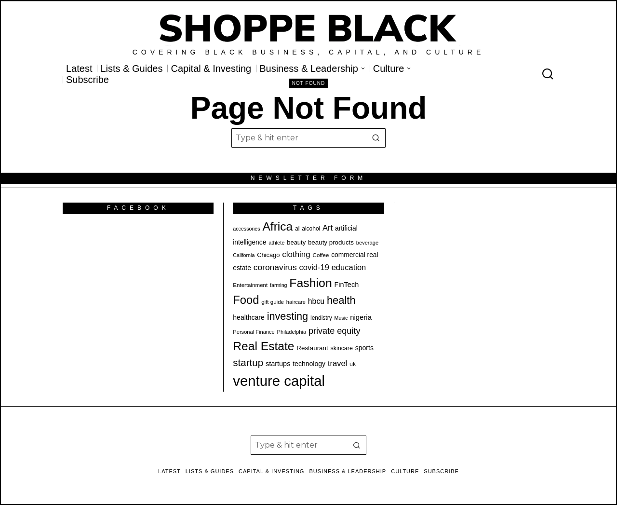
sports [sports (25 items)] (364, 348)
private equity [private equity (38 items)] (334, 331)
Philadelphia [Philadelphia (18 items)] (292, 332)
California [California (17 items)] (244, 255)
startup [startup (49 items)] (248, 362)
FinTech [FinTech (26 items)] (347, 284)
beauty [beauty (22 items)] (296, 242)
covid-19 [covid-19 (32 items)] (314, 267)
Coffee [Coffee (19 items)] (321, 255)
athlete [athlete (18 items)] (276, 243)
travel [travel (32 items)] (337, 363)
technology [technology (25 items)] (309, 364)
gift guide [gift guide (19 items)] (272, 302)
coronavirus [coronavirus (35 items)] (275, 267)
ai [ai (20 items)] (297, 228)
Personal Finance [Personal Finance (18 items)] (253, 332)
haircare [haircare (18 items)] (296, 302)
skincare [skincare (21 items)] (342, 348)
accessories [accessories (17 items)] (246, 229)
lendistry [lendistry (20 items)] (321, 317)
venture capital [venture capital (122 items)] (279, 381)
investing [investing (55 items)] (287, 316)
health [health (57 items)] (341, 300)
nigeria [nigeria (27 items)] (361, 317)
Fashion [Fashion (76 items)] (310, 282)
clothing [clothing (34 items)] (296, 254)
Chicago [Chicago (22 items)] (268, 255)
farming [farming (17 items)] (278, 285)
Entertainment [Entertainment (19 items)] (250, 285)
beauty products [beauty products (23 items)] (331, 242)
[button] (376, 138)
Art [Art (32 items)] (327, 227)
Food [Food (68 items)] (246, 300)
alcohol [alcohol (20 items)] (311, 228)
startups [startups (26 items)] (278, 364)
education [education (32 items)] (349, 267)
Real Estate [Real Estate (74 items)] (263, 346)
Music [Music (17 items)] (341, 318)
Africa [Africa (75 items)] (277, 226)
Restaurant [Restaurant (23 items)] (312, 348)
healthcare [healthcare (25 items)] (249, 317)
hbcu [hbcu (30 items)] (316, 301)
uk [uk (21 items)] (352, 364)
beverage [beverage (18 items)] (367, 243)
